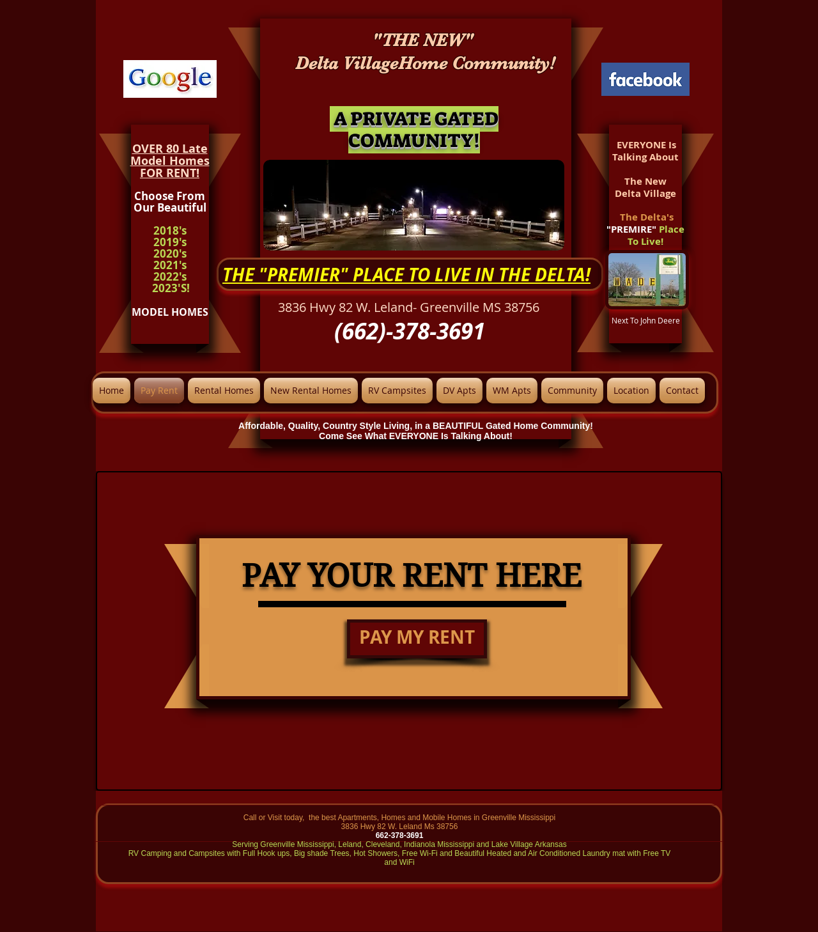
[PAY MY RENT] (417, 638)
